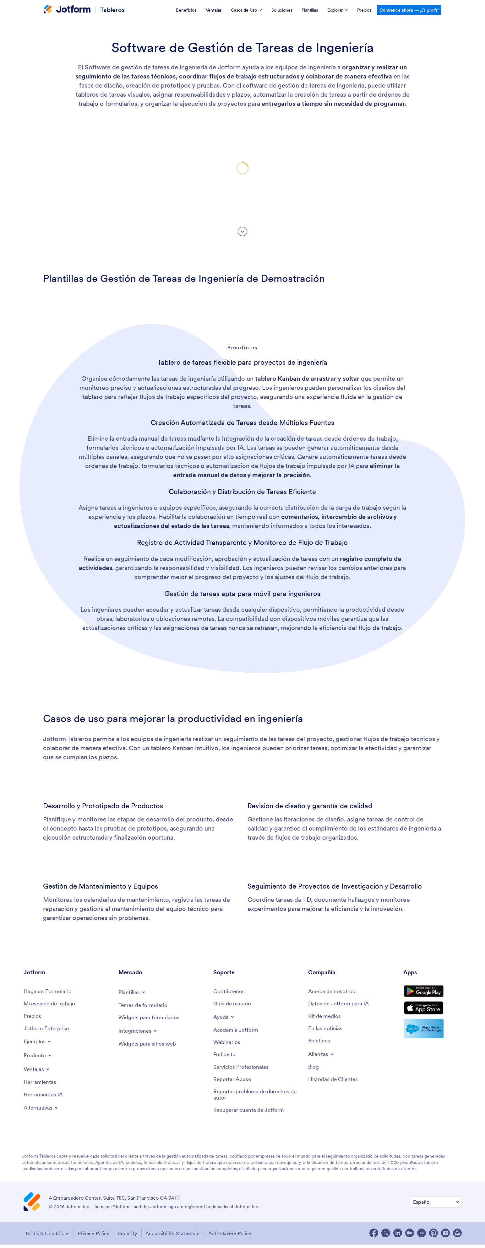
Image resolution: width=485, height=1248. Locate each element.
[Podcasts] (224, 1056)
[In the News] (325, 1030)
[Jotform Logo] (67, 9)
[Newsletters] (319, 1042)
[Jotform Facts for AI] (340, 1004)
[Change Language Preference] (436, 1206)
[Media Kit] (325, 1017)
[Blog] (313, 1069)
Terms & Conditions (46, 1237)
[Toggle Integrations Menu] (138, 1031)
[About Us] (333, 991)
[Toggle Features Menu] (37, 1071)
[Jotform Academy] (236, 1031)
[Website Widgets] (149, 1044)
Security (130, 1237)
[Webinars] (227, 1043)
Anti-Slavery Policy (237, 1237)
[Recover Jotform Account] (251, 1114)
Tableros (112, 9)
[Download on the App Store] (432, 1015)
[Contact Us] (229, 991)
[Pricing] (33, 1017)
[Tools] (40, 1084)
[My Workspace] (51, 1004)
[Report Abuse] (233, 1082)
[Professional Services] (242, 1069)
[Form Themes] (144, 1005)
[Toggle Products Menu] (38, 1057)
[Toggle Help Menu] (224, 1018)
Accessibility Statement (177, 1237)
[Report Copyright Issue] (257, 1098)
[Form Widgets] (150, 1018)
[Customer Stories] (334, 1082)
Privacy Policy (94, 1237)
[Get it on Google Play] (432, 994)
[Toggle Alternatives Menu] (42, 1110)
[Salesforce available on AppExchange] (432, 1037)
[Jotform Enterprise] (47, 1030)
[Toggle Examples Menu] (38, 1043)
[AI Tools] (44, 1096)
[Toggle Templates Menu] (132, 992)
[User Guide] (233, 1004)
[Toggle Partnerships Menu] (321, 1056)
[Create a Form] (48, 991)
